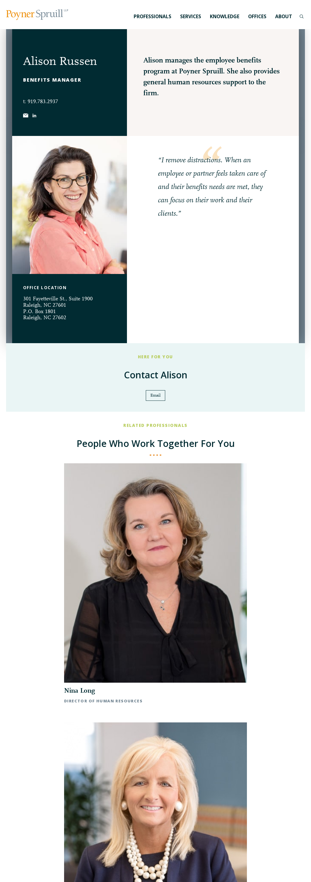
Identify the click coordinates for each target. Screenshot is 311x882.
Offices (257, 16)
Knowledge (224, 16)
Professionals (152, 16)
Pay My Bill (75, 868)
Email (155, 396)
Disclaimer (50, 868)
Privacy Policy (23, 868)
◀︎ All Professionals (155, 607)
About (283, 16)
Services (190, 16)
